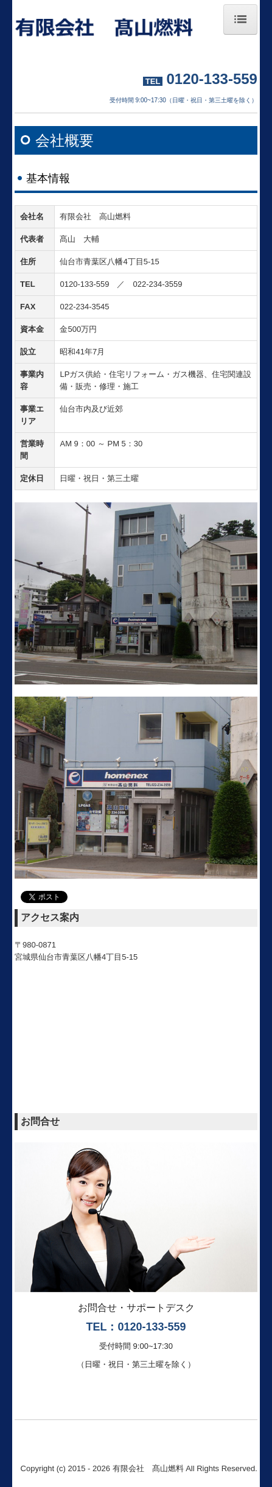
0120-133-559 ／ (96, 284)
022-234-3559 (157, 284)
